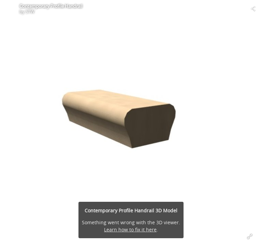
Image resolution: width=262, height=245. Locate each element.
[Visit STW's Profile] (8, 8)
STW (30, 12)
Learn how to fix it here (130, 229)
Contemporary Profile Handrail (50, 6)
